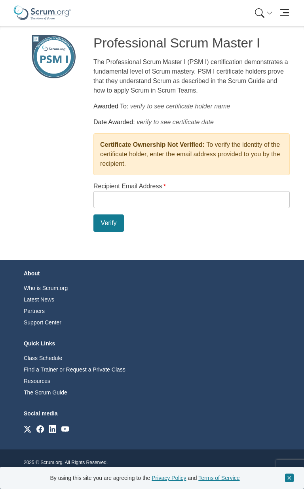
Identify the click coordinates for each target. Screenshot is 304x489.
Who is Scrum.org (46, 288)
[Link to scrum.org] (27, 428)
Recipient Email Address (127, 186)
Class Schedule (43, 358)
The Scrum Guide (45, 392)
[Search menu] (263, 13)
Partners (34, 311)
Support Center (42, 322)
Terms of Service (218, 478)
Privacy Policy (169, 478)
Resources (37, 381)
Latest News (39, 299)
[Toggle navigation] (284, 13)
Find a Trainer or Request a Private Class (74, 369)
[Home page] (42, 13)
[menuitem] (262, 13)
